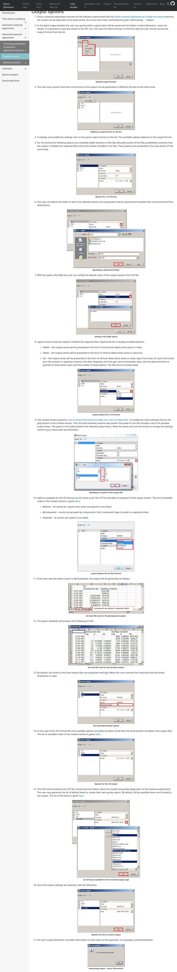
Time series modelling (14, 19)
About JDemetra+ (8, 5)
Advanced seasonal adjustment (14, 36)
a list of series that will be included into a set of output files (97, 419)
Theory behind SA (121, 5)
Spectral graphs (10, 74)
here (77, 501)
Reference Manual (55, 5)
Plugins (107, 3)
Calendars (14, 68)
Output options (11, 56)
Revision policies (15, 62)
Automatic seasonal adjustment (14, 26)
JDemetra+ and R (92, 5)
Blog (162, 3)
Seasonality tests (10, 80)
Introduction (8, 12)
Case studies (73, 5)
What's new (26, 5)
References (152, 3)
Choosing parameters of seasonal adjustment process (15, 47)
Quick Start (39, 5)
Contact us (137, 5)
